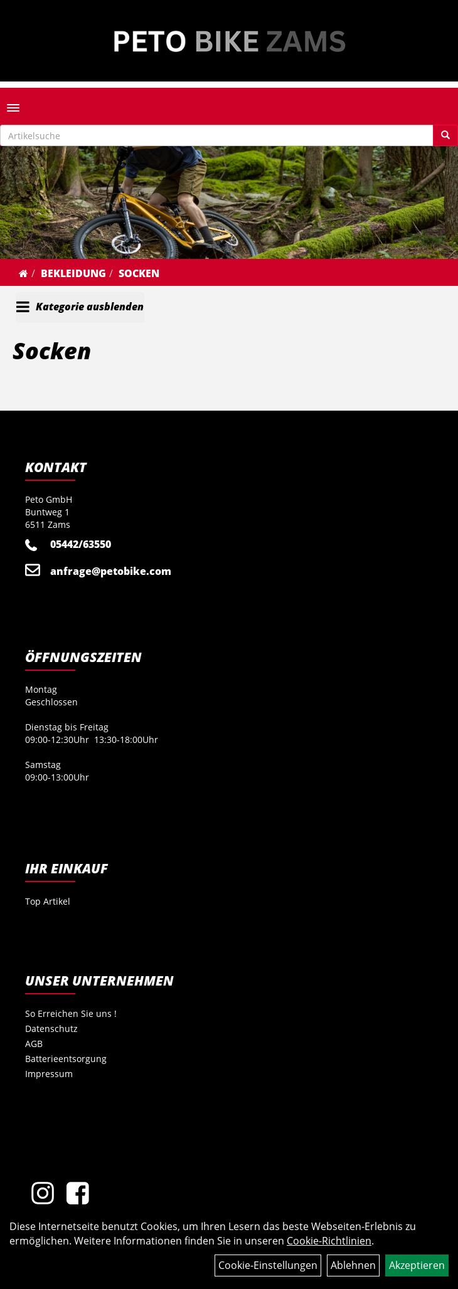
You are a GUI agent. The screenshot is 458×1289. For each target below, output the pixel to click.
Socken (139, 273)
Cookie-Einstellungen (267, 1265)
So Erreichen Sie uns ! (71, 1013)
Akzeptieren (417, 1265)
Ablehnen (353, 1265)
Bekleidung (73, 273)
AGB (34, 1044)
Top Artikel (47, 901)
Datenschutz (51, 1028)
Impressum (49, 1074)
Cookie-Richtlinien (329, 1241)
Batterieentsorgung (66, 1059)
